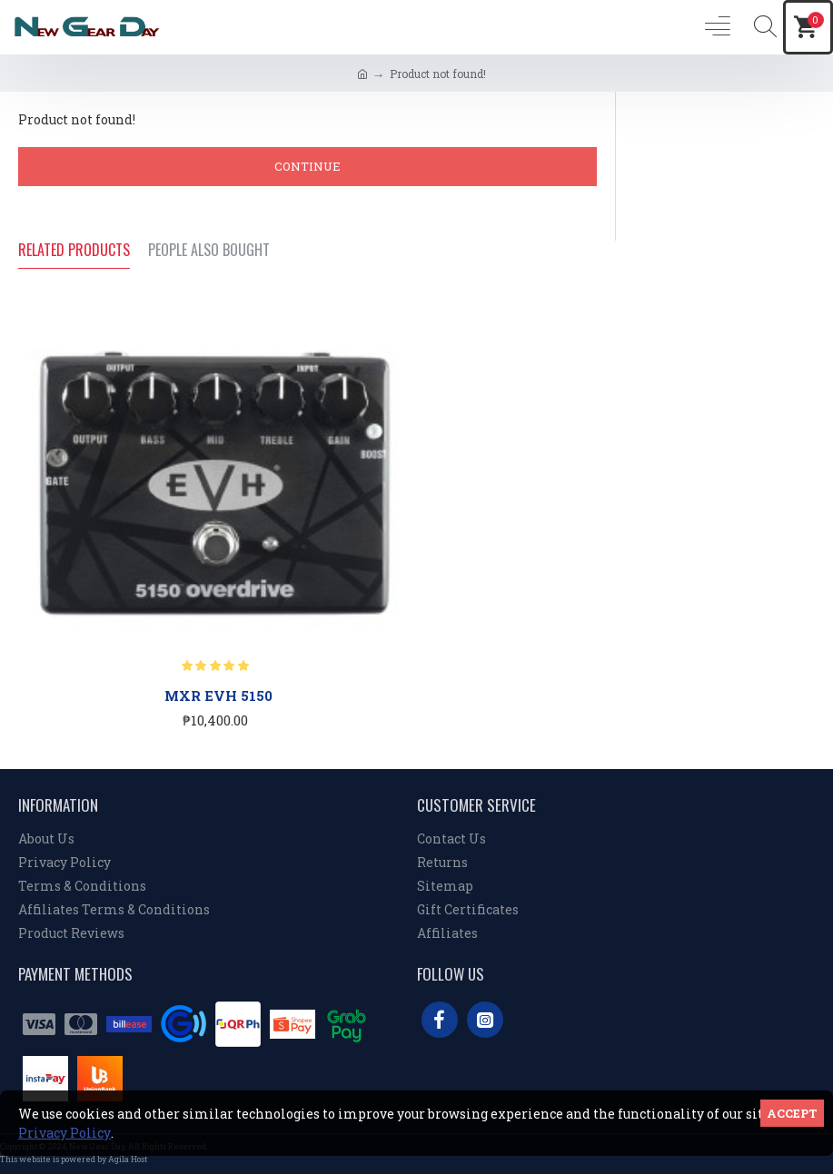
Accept (792, 1113)
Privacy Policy (64, 1132)
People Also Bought (209, 251)
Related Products (74, 251)
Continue (307, 166)
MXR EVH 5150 (218, 696)
